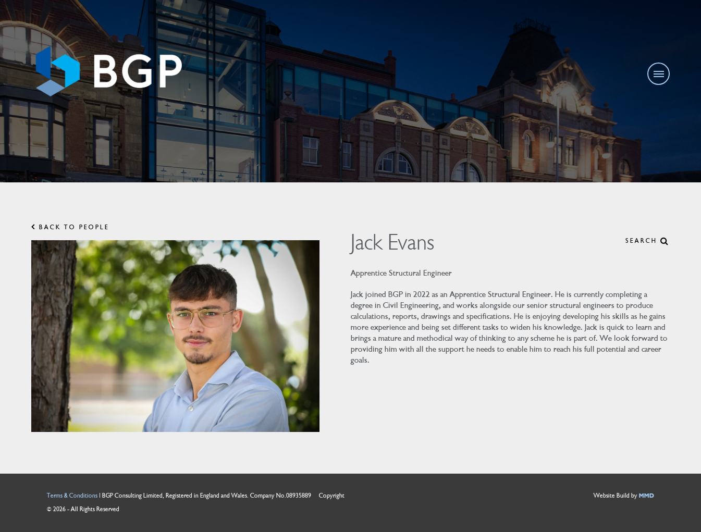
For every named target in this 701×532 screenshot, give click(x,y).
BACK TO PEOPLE (70, 227)
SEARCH (647, 241)
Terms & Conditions (72, 496)
